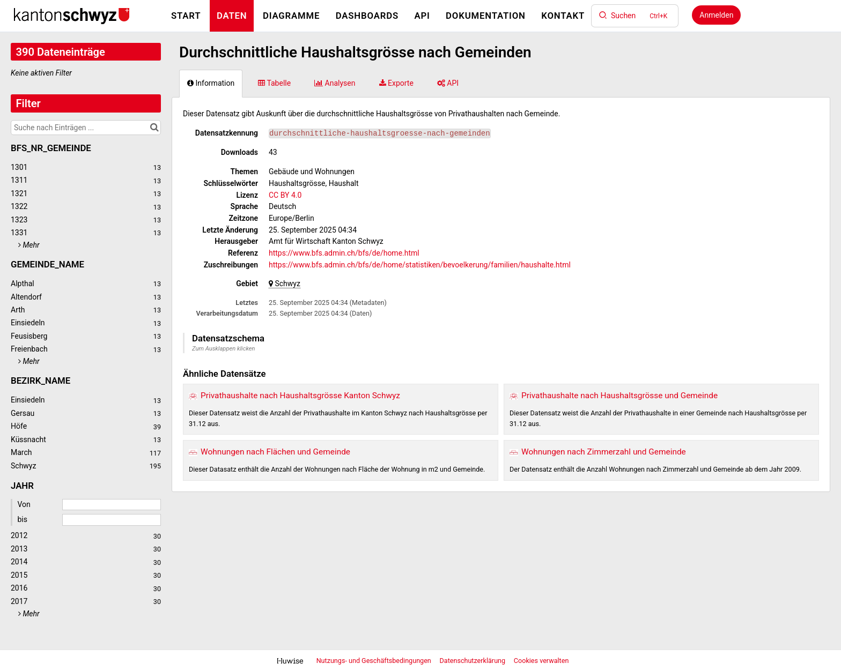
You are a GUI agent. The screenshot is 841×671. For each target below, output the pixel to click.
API (422, 15)
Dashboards (367, 15)
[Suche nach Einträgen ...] (86, 127)
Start (186, 15)
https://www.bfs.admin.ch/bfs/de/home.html (344, 253)
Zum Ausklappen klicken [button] (223, 348)
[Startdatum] (111, 505)
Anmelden (716, 15)
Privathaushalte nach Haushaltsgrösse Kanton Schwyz (300, 395)
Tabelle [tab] (274, 83)
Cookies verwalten (541, 661)
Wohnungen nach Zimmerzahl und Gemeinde (603, 452)
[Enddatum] (111, 520)
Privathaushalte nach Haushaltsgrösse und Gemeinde (619, 395)
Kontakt (563, 15)
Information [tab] (210, 83)
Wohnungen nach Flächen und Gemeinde (275, 452)
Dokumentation (486, 15)
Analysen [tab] (334, 83)
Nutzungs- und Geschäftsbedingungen (374, 661)
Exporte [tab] (396, 83)
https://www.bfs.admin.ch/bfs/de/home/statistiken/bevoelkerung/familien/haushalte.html (420, 264)
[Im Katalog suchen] (154, 127)
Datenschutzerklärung (473, 661)
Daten (232, 15)
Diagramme (291, 15)
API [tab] (448, 83)
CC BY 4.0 (285, 195)
